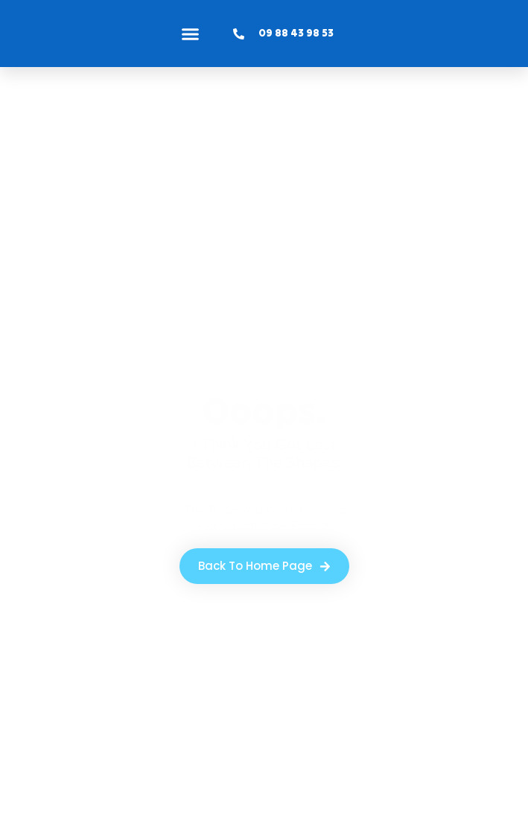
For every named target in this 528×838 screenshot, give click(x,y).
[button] (190, 33)
